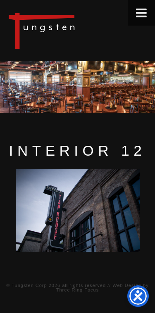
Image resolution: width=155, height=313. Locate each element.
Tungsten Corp (29, 285)
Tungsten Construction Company (70, 30)
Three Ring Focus (77, 289)
